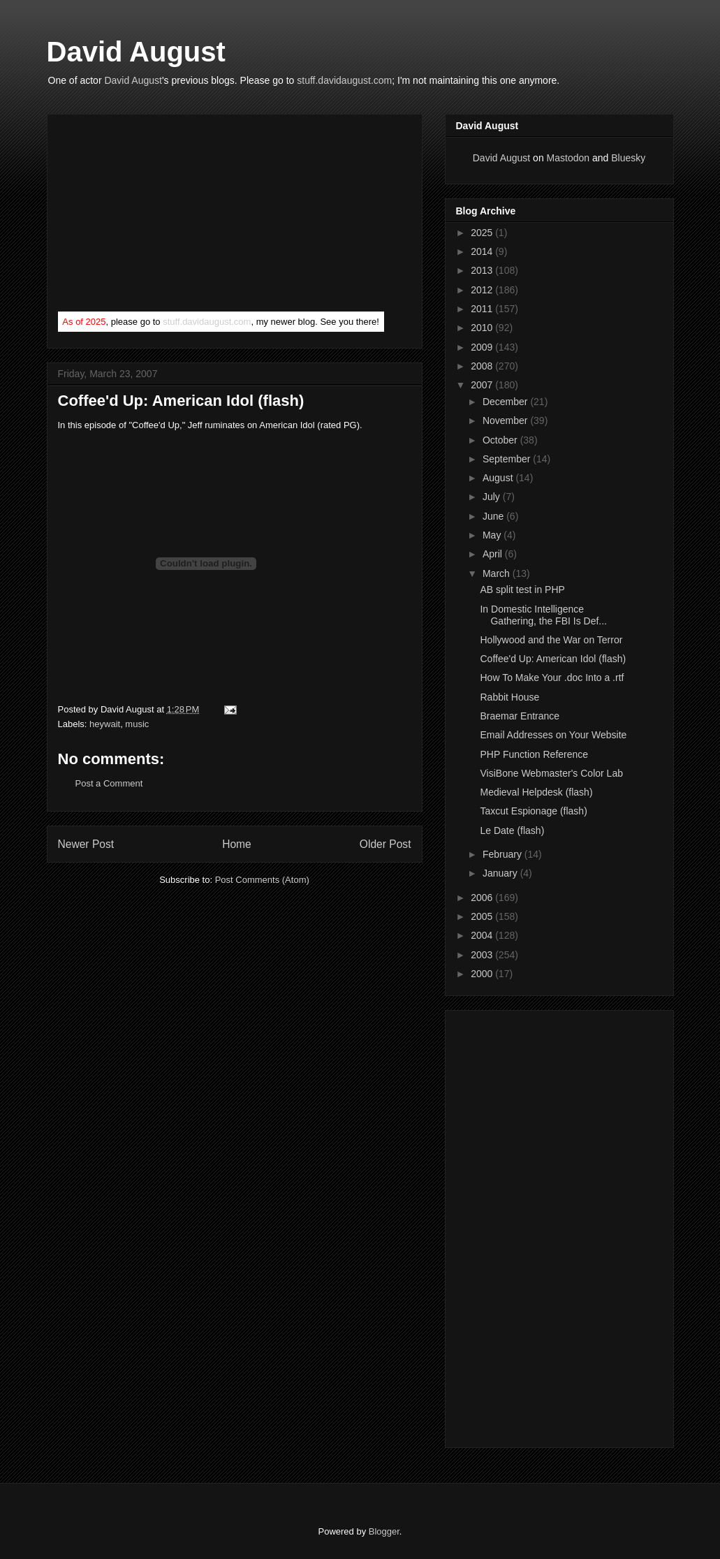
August (499, 477)
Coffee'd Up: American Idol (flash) (553, 658)
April (494, 553)
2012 (483, 289)
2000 (483, 973)
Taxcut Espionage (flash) (533, 811)
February (503, 854)
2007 (483, 384)
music (137, 724)
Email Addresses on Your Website (553, 734)
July (493, 496)
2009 (483, 347)
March (498, 573)
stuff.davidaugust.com (344, 80)
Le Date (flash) (512, 830)
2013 (483, 270)
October (501, 440)
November (506, 420)
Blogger (384, 1531)
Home (236, 844)
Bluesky (628, 157)
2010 (483, 327)
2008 (483, 366)
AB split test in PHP (522, 589)
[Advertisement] (162, 216)
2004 (483, 935)
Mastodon (568, 157)
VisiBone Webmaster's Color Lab (551, 773)
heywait (104, 724)
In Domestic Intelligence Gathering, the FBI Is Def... (543, 615)
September (508, 458)
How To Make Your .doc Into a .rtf (552, 677)
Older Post (385, 844)
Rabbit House (509, 697)
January (501, 873)
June (494, 516)
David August (136, 51)
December (506, 401)
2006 (483, 897)
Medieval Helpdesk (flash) (536, 792)
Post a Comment (109, 783)
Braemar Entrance (519, 716)
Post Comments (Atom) (262, 879)
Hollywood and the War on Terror (551, 639)
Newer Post (86, 844)
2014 (483, 251)
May (493, 535)
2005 (483, 916)
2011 (483, 308)
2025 (483, 232)
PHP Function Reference (534, 754)
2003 (483, 954)
